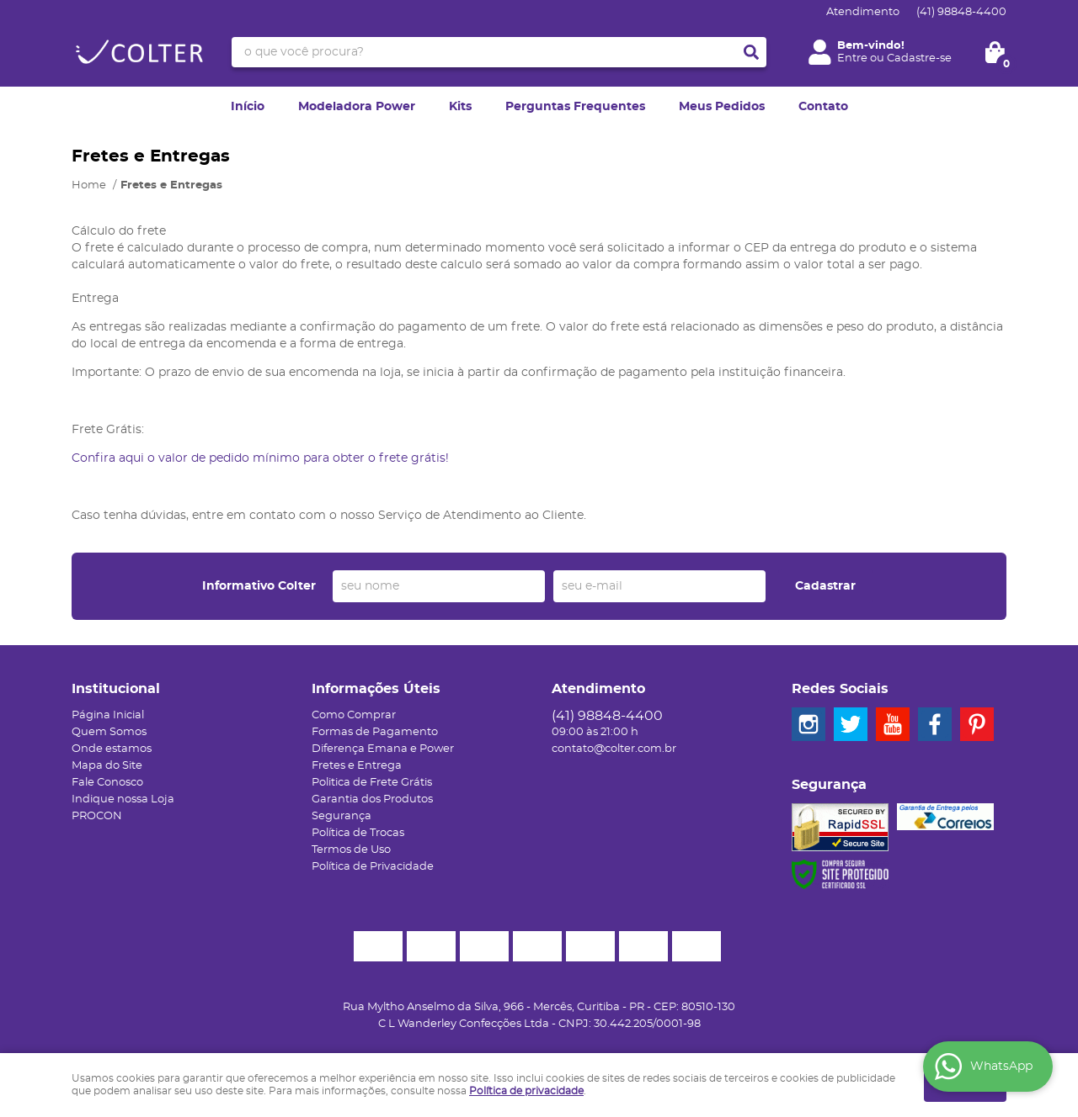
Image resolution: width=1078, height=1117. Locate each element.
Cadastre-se (919, 58)
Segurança (341, 816)
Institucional (116, 689)
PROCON (97, 816)
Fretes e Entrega (357, 765)
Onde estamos (112, 749)
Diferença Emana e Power (383, 749)
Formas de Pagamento (375, 732)
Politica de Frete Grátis (372, 782)
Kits (460, 107)
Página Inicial (108, 715)
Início (247, 107)
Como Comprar (354, 715)
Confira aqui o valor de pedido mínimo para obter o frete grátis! (260, 458)
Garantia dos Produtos (372, 799)
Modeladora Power (356, 107)
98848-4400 (961, 12)
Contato (823, 107)
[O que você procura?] (751, 52)
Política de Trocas (358, 833)
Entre (852, 58)
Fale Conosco (107, 782)
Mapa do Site (107, 765)
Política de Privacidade (373, 866)
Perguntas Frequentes (575, 107)
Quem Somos (109, 732)
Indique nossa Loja (123, 799)
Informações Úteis (376, 689)
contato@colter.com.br (614, 749)
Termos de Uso (351, 849)
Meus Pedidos (722, 107)
